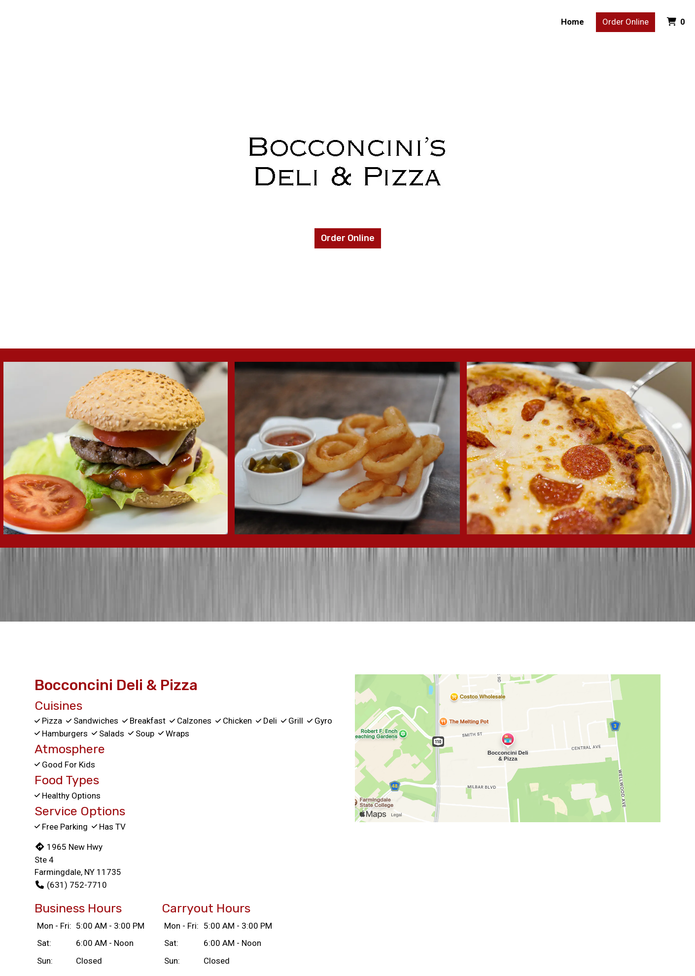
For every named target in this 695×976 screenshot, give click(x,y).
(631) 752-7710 (71, 885)
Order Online (625, 22)
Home (572, 22)
